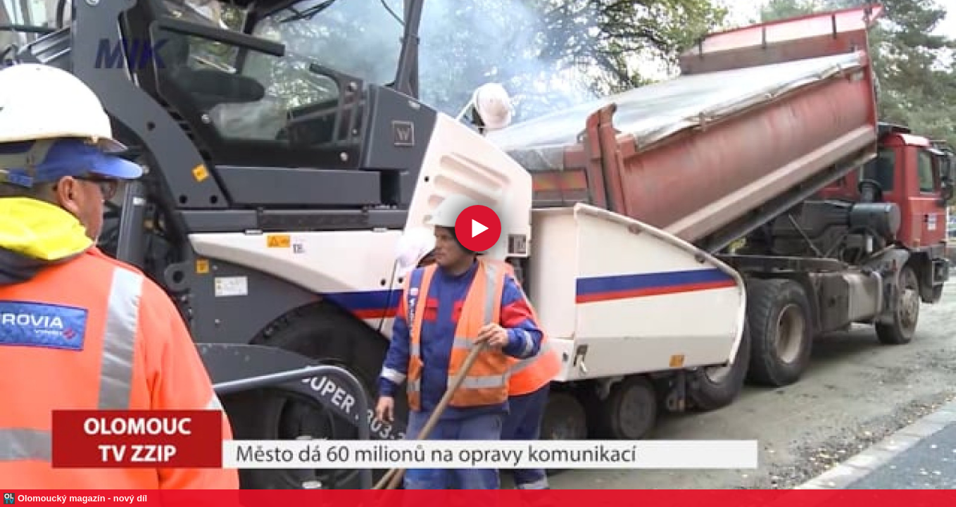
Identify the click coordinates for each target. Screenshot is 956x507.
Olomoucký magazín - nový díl (82, 498)
